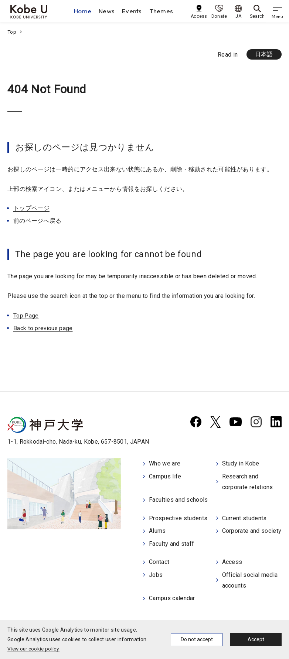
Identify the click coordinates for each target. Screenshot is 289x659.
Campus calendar (172, 596)
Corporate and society (252, 530)
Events (133, 11)
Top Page (26, 315)
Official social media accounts (250, 579)
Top (12, 32)
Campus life (165, 476)
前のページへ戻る (37, 221)
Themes (163, 11)
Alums (157, 530)
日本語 (264, 54)
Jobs (156, 573)
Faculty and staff (171, 543)
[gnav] (278, 11)
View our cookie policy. (34, 649)
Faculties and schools (178, 500)
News (108, 11)
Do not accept (197, 639)
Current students (244, 517)
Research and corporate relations (247, 482)
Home (84, 11)
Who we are (164, 464)
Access (232, 561)
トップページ (31, 208)
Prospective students (178, 517)
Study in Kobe (240, 464)
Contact (159, 561)
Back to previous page (43, 328)
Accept (256, 639)
